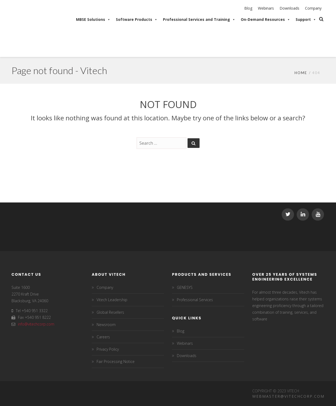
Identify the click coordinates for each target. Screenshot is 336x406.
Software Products (137, 19)
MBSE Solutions (93, 19)
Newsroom (106, 324)
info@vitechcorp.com (36, 324)
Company (313, 8)
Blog (248, 8)
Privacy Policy (108, 349)
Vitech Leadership (112, 299)
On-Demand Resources (265, 19)
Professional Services (195, 299)
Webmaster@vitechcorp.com (288, 396)
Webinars (266, 8)
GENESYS (185, 287)
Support (306, 19)
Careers (103, 336)
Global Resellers (110, 312)
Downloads (289, 8)
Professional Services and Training (199, 19)
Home (301, 73)
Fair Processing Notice (116, 361)
